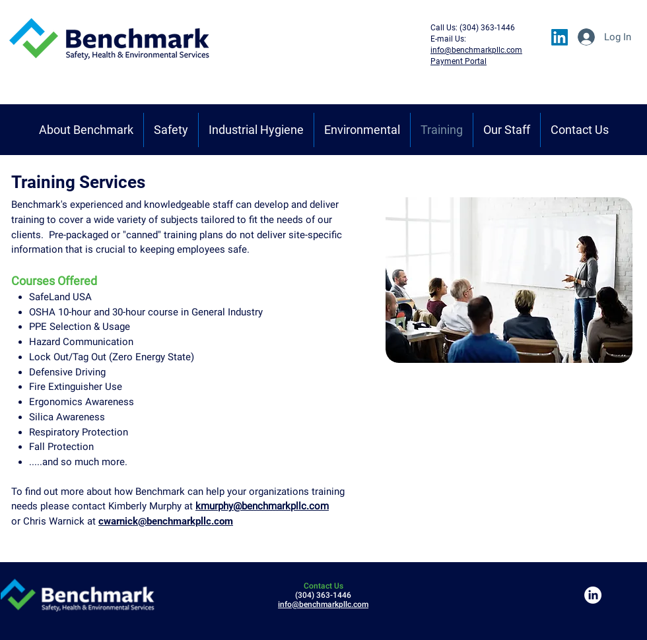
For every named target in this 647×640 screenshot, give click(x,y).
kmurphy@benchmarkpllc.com (262, 506)
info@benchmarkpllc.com (323, 604)
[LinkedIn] (559, 37)
